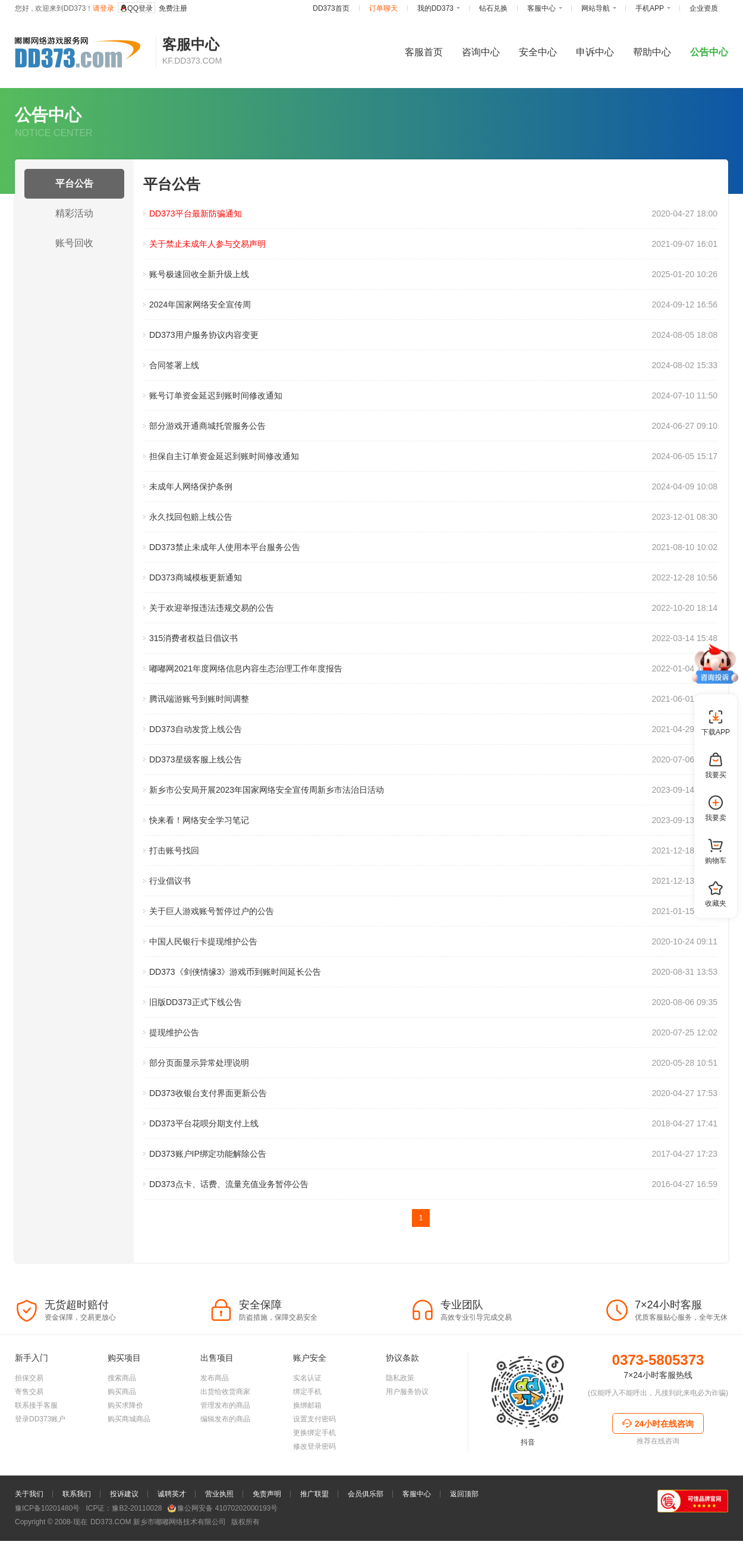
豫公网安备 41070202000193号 (223, 1544)
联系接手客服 (36, 1441)
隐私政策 (400, 1413)
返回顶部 (464, 1529)
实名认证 (307, 1413)
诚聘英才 (172, 1529)
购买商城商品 (129, 1455)
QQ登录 (136, 8)
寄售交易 (29, 1427)
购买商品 (122, 1427)
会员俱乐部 (365, 1529)
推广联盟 (314, 1529)
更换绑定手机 (314, 1468)
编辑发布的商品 (225, 1455)
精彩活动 (74, 213)
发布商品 (214, 1413)
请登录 (103, 8)
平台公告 (74, 183)
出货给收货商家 (225, 1427)
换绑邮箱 (307, 1441)
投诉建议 (124, 1529)
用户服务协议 (407, 1427)
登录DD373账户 (40, 1455)
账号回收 (74, 243)
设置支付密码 (314, 1455)
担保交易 (29, 1413)
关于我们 (29, 1529)
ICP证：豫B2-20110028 (124, 1544)
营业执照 (219, 1529)
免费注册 (173, 8)
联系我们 (76, 1529)
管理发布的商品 (225, 1441)
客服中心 (416, 1529)
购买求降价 (125, 1441)
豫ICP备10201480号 (47, 1544)
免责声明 (267, 1529)
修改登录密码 (314, 1482)
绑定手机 (307, 1427)
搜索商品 (122, 1413)
